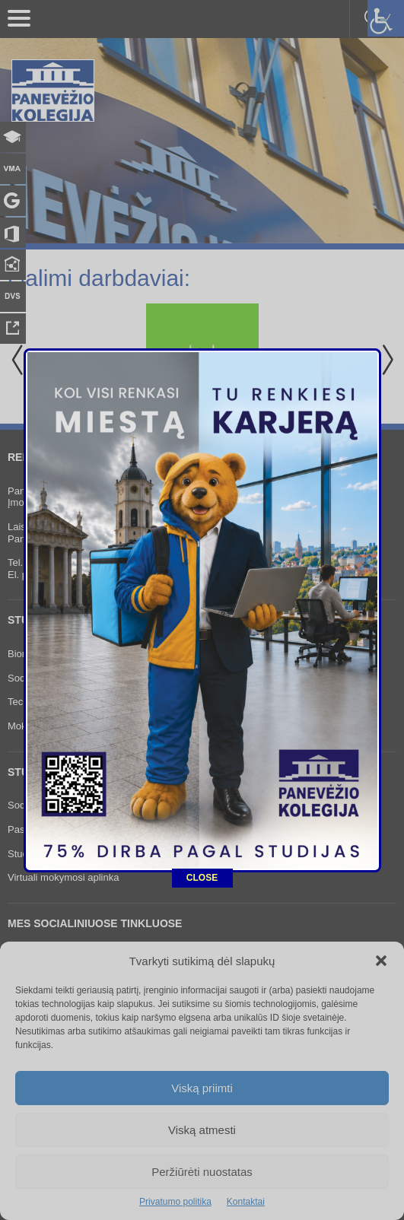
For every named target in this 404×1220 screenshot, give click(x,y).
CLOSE (202, 824)
